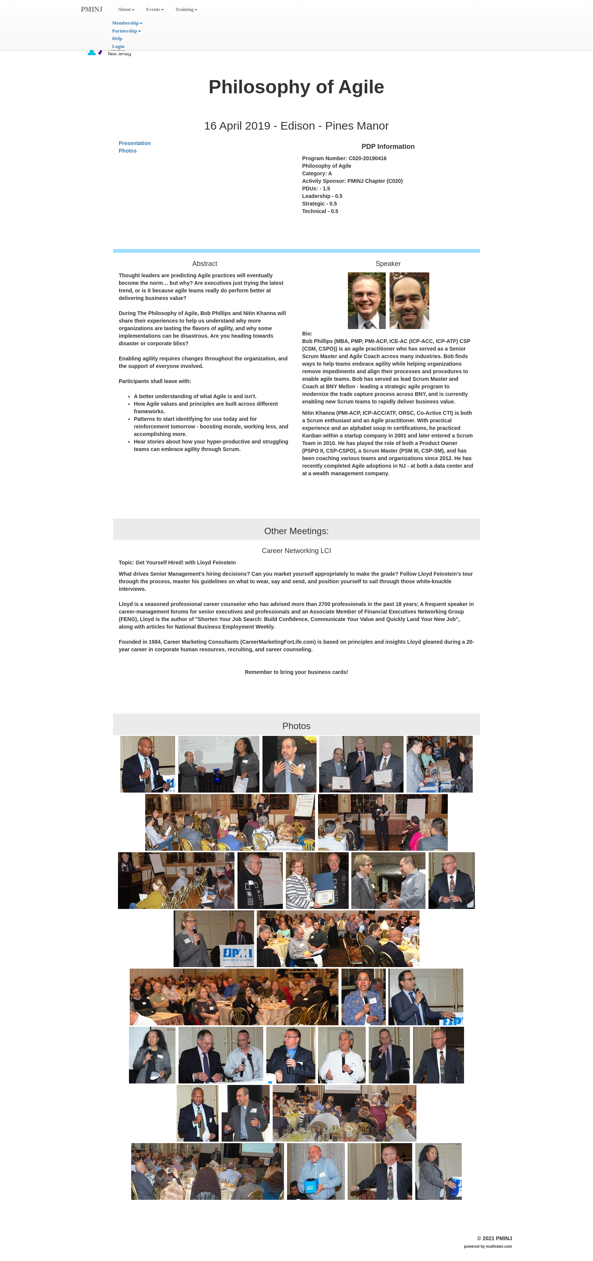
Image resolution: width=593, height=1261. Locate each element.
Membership (127, 23)
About (126, 9)
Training (186, 9)
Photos (128, 151)
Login (118, 46)
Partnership (126, 31)
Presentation (135, 143)
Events (155, 9)
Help (117, 38)
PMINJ (91, 9)
